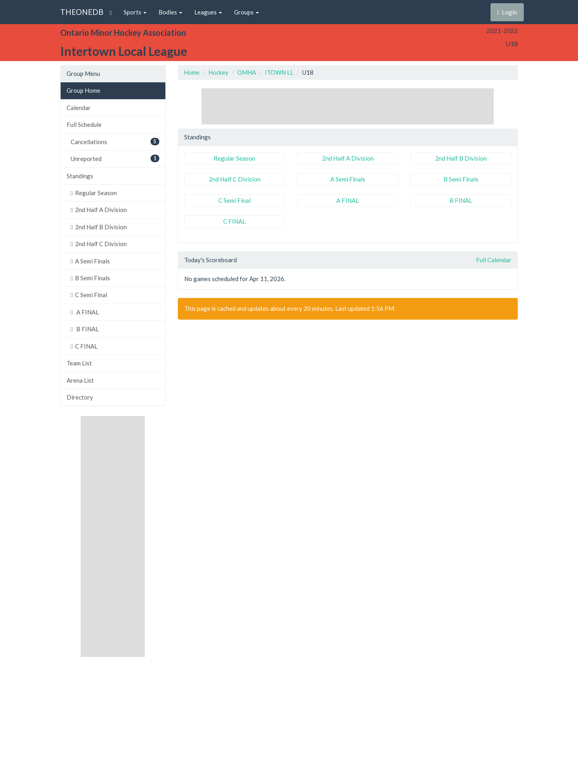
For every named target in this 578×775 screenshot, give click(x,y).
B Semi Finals (90, 277)
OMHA (246, 72)
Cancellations (115, 141)
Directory (80, 397)
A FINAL (85, 312)
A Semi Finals (90, 261)
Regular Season (94, 192)
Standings (80, 175)
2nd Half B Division (99, 226)
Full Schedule (84, 124)
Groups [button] (246, 12)
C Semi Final (89, 294)
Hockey (218, 72)
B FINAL (85, 328)
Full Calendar (493, 259)
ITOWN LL (279, 72)
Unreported (115, 158)
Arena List (80, 380)
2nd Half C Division (99, 243)
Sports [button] (135, 12)
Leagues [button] (208, 12)
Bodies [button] (170, 12)
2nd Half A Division (99, 209)
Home (191, 72)
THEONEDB (82, 11)
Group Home (83, 90)
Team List (79, 363)
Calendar (79, 107)
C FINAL (84, 346)
